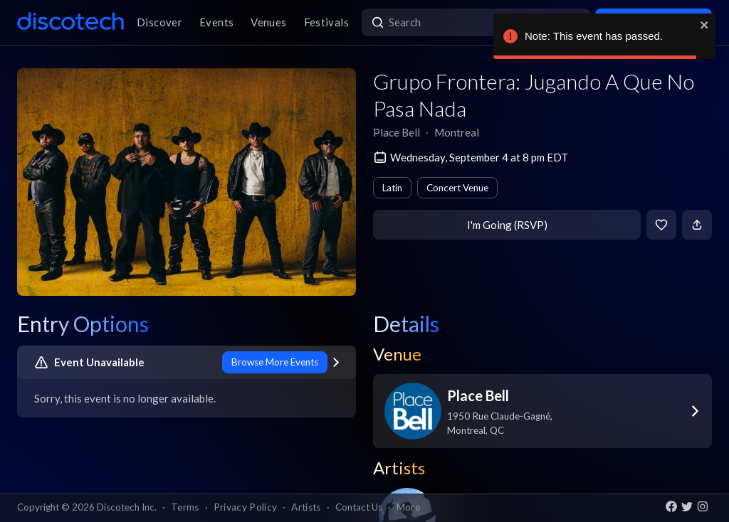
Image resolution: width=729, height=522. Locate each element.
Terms (185, 507)
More (408, 507)
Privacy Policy (246, 507)
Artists (305, 507)
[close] (705, 25)
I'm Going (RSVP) (507, 224)
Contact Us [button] (358, 507)
